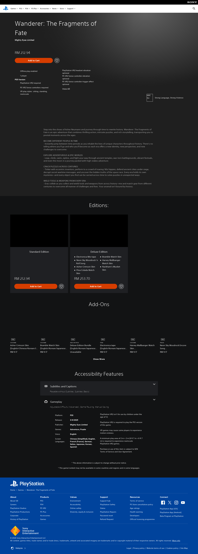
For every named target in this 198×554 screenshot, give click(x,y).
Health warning (136, 512)
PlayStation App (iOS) (169, 509)
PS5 (20, 9)
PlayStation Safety (107, 504)
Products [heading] (44, 497)
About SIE (14, 501)
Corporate (14, 515)
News (54, 9)
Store (62, 9)
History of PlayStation (19, 519)
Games (13, 9)
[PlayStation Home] (6, 8)
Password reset (106, 515)
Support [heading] (104, 497)
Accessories (44, 9)
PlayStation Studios (18, 508)
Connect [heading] (164, 497)
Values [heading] (73, 497)
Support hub (105, 501)
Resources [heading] (135, 497)
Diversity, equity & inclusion (81, 512)
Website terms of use (155, 548)
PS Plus (34, 9)
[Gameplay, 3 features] (99, 404)
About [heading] (13, 497)
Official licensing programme (142, 519)
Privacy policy (139, 548)
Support (70, 9)
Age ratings (135, 508)
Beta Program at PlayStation (171, 516)
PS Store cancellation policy (141, 504)
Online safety (75, 508)
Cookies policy (172, 548)
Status (102, 508)
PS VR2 (43, 508)
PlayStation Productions (20, 512)
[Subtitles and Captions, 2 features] (99, 388)
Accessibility (75, 504)
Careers (13, 504)
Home (12, 490)
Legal (129, 548)
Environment (75, 501)
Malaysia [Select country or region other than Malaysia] (18, 548)
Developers (134, 515)
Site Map (184, 548)
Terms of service (137, 501)
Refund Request (106, 519)
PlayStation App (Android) (170, 512)
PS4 (26, 9)
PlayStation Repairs (108, 512)
